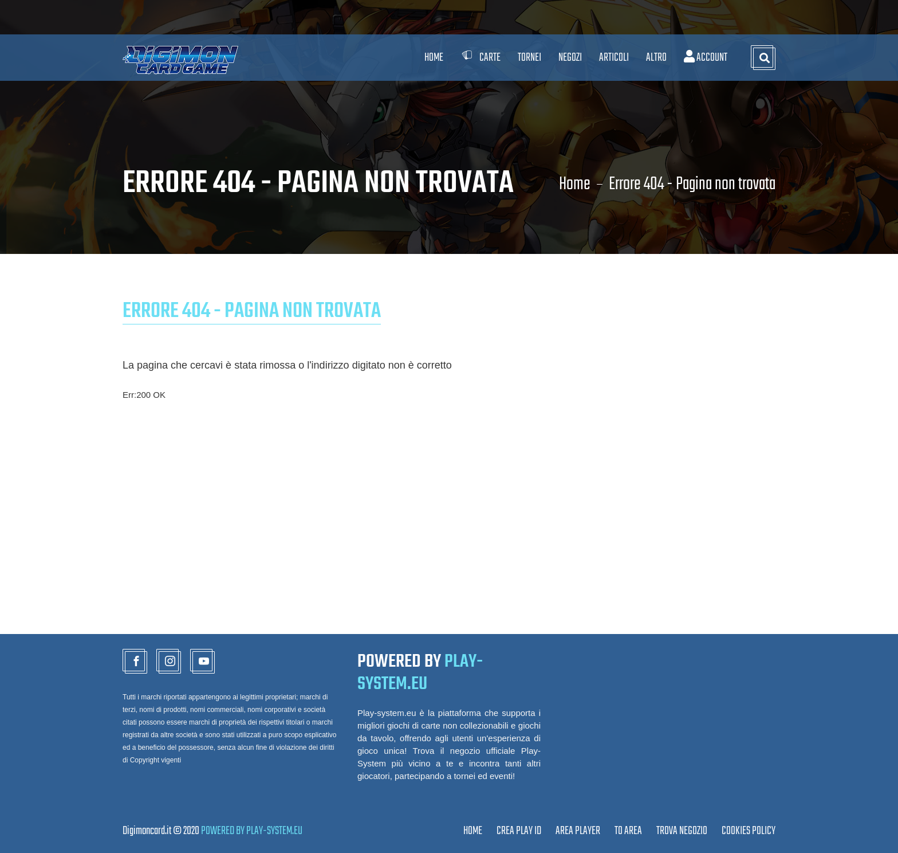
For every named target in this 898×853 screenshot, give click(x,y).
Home (433, 57)
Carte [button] (480, 57)
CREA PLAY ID (519, 831)
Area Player (578, 831)
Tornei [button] (529, 57)
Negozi (570, 57)
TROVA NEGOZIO (681, 831)
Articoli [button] (614, 57)
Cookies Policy (748, 831)
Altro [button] (656, 57)
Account (705, 57)
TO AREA (628, 831)
